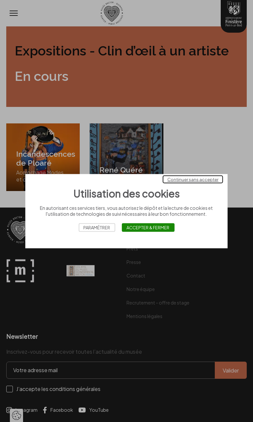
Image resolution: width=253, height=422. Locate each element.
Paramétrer (96, 227)
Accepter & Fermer (147, 227)
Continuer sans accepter (192, 179)
